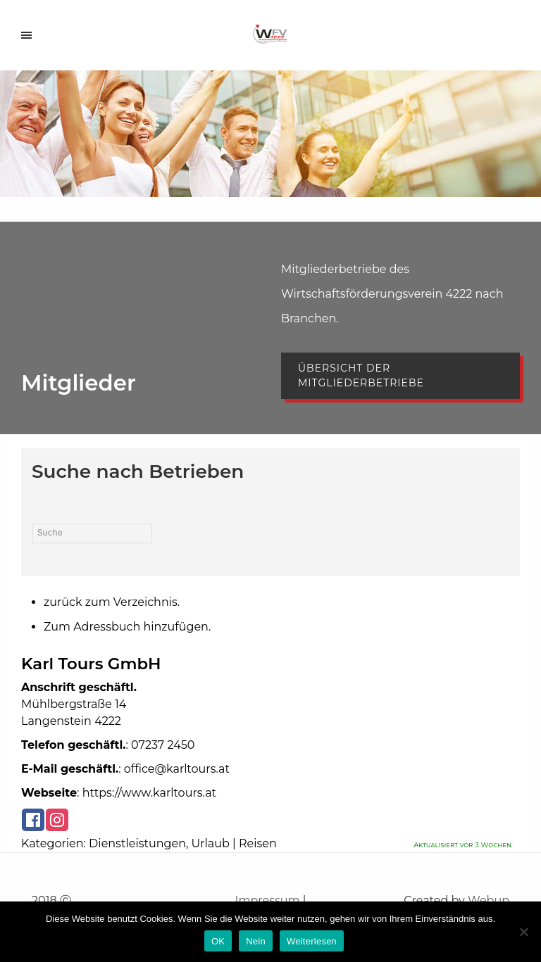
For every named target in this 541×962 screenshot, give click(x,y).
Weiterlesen (312, 941)
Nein (256, 941)
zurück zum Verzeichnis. (112, 602)
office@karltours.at (177, 769)
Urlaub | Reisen (234, 843)
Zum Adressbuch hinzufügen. (127, 626)
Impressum (267, 900)
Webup (488, 900)
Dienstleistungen (137, 843)
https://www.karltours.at (149, 792)
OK (218, 941)
